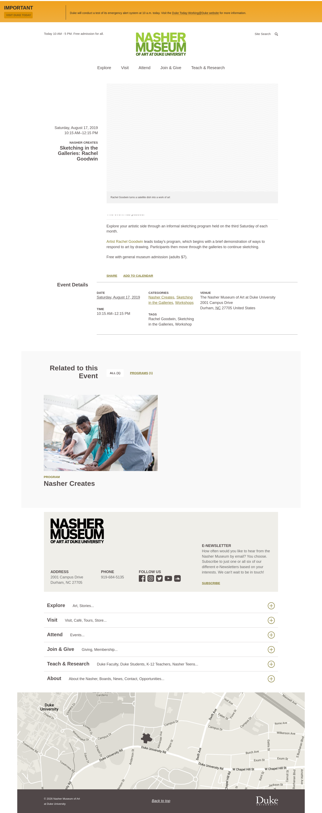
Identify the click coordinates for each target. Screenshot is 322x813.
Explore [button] (104, 67)
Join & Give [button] (170, 67)
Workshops (184, 303)
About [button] (161, 678)
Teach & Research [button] (208, 67)
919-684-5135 (112, 577)
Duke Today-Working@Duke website (195, 13)
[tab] (141, 373)
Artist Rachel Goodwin (125, 242)
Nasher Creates (161, 297)
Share (112, 275)
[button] (266, 33)
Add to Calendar (138, 275)
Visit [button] (125, 67)
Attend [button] (145, 67)
